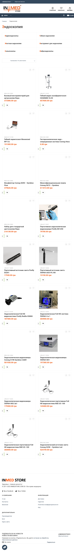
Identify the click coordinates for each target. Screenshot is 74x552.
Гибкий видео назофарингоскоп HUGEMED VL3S (53, 100)
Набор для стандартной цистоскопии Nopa (14, 231)
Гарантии (41, 504)
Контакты (5, 504)
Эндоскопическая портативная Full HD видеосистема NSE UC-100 (54, 405)
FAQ (39, 510)
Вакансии (5, 507)
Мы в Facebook (7, 494)
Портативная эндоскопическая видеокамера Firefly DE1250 (53, 231)
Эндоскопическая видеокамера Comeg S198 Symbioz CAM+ (17, 361)
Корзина (69, 9)
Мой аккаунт (58, 16)
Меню (5, 16)
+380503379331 (7, 2)
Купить (10, 108)
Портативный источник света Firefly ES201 (19, 274)
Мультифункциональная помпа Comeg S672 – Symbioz (53, 187)
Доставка (41, 502)
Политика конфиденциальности (48, 507)
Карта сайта (6, 525)
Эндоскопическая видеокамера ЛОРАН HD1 (53, 361)
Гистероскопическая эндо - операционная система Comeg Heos (55, 143)
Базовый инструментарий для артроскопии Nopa (16, 100)
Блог (3, 522)
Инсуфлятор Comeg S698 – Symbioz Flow (19, 187)
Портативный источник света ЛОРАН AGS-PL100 (52, 274)
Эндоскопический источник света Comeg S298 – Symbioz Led (54, 449)
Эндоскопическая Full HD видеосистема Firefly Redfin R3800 (18, 318)
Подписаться (49, 545)
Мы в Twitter (21, 494)
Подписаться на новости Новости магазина (12, 537)
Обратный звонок (21, 2)
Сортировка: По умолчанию (18, 64)
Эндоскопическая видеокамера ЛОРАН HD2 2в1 (17, 405)
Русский (67, 16)
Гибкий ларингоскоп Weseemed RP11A (17, 143)
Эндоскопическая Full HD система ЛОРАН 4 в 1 (54, 318)
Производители (7, 519)
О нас (4, 502)
